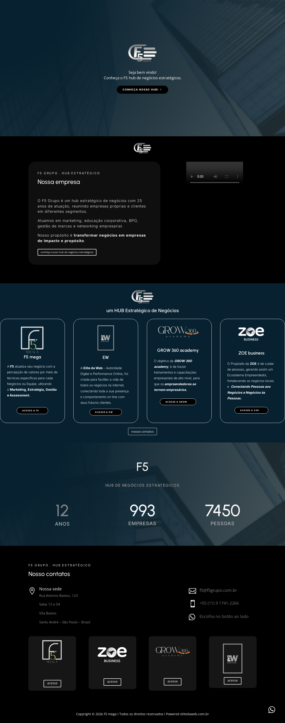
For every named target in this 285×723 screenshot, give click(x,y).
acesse (52, 683)
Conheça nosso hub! (141, 89)
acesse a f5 (30, 410)
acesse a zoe (249, 410)
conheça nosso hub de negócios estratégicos (67, 252)
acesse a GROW (176, 402)
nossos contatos (142, 431)
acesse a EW (104, 412)
